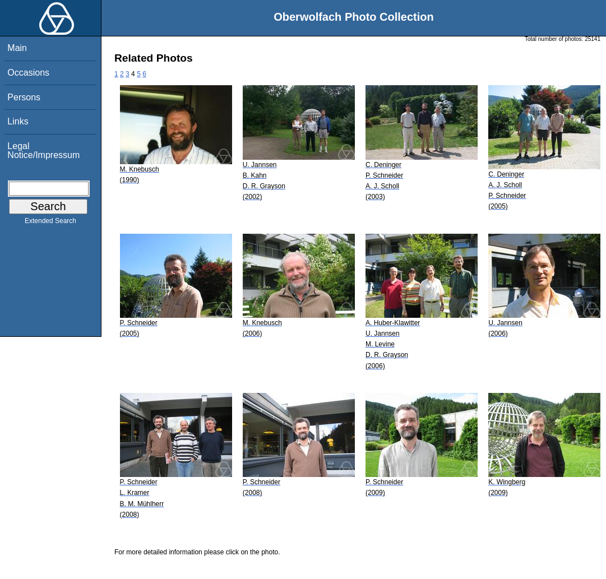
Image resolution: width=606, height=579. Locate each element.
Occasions (28, 72)
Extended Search (50, 223)
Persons (23, 97)
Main (17, 48)
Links (17, 121)
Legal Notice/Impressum (43, 150)
